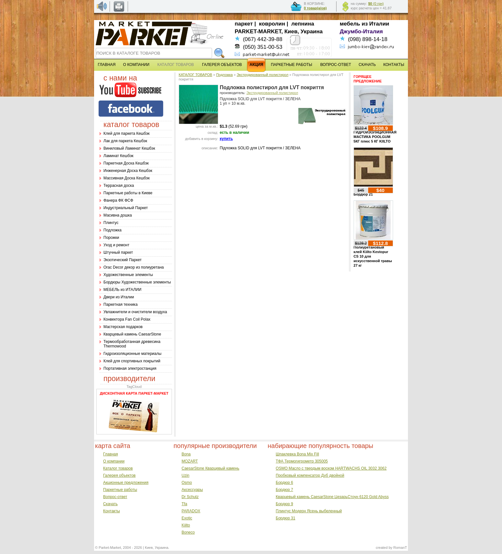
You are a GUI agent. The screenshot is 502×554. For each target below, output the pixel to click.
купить (226, 138)
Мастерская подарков (123, 327)
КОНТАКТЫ (393, 64)
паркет (244, 24)
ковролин (272, 24)
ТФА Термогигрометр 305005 (302, 461)
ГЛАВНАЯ (106, 64)
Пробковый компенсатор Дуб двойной (310, 475)
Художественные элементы (128, 274)
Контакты (111, 511)
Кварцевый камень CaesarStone (132, 334)
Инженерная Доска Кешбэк (127, 170)
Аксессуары (192, 489)
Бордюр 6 (284, 482)
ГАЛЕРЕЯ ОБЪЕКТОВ (222, 64)
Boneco (188, 532)
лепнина (302, 24)
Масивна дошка (117, 215)
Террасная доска (118, 185)
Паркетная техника (120, 304)
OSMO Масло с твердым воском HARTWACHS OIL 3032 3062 (331, 468)
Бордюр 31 (285, 518)
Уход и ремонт (116, 245)
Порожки (111, 237)
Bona (186, 454)
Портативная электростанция (129, 368)
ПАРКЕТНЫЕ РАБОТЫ (291, 64)
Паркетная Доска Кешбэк (126, 163)
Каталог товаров (118, 468)
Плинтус (110, 222)
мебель (350, 24)
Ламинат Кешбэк (118, 156)
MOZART (190, 461)
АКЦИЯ (256, 64)
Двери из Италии (118, 297)
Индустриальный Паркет (125, 208)
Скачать (110, 504)
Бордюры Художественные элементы (137, 282)
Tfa (184, 504)
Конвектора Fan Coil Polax (126, 319)
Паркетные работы (120, 489)
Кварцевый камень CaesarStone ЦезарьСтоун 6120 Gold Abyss (332, 497)
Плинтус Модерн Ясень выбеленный (309, 511)
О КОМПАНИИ (136, 64)
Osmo (187, 482)
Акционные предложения (125, 482)
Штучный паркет (118, 252)
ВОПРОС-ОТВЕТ (335, 64)
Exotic (187, 518)
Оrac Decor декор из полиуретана (133, 267)
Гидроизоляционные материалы (132, 353)
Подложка (112, 230)
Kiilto (186, 525)
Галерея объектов (119, 475)
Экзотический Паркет (122, 260)
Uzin (185, 475)
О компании (113, 461)
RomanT (400, 547)
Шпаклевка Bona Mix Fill (297, 454)
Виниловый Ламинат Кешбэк (129, 148)
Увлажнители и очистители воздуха (135, 312)
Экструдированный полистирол (262, 75)
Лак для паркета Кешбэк (125, 141)
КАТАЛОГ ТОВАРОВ (195, 75)
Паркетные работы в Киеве (127, 193)
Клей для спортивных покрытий (131, 361)
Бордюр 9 (284, 504)
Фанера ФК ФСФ (118, 200)
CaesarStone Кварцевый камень (210, 468)
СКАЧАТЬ (367, 64)
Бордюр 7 (284, 489)
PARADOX (191, 511)
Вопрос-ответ (115, 497)
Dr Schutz (190, 497)
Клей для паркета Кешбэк (126, 133)
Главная (110, 454)
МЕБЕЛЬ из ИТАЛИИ (122, 289)
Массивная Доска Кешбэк (126, 178)
